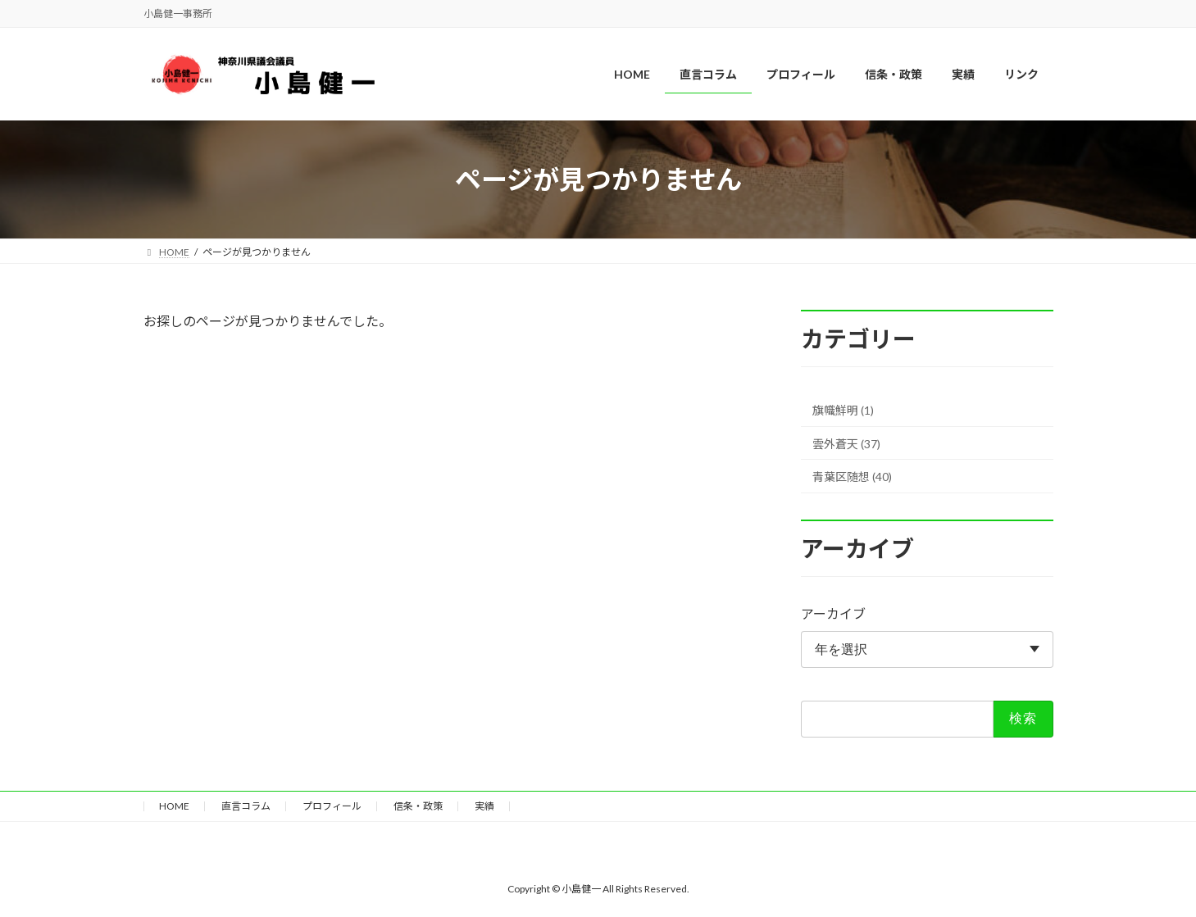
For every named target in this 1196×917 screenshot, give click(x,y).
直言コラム (246, 806)
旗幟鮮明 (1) (843, 410)
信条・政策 (418, 806)
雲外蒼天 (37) (846, 444)
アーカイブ (833, 614)
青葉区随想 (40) (852, 477)
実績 (484, 806)
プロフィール (332, 806)
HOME (174, 806)
